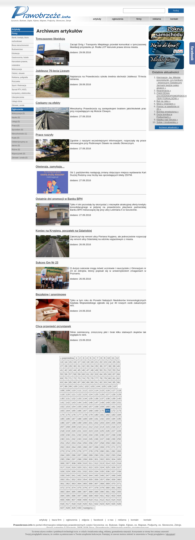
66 (109, 374)
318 (68, 467)
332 (85, 471)
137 (102, 398)
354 (85, 479)
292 (108, 455)
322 (90, 467)
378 (96, 487)
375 (79, 487)
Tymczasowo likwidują (50, 38)
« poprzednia (67, 358)
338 (119, 471)
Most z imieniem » (166, 103)
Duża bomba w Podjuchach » (164, 115)
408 (79, 499)
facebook (98, 520)
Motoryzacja (17, 69)
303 (108, 459)
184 (119, 414)
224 (96, 431)
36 (101, 366)
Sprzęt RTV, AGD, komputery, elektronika (21, 91)
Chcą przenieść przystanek (53, 326)
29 (70, 366)
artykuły (97, 19)
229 (62, 435)
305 (119, 459)
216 (113, 427)
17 (79, 362)
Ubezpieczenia (18, 97)
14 (66, 362)
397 (79, 495)
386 (79, 491)
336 (108, 471)
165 (74, 410)
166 (79, 410)
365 (85, 483)
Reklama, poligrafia (20, 77)
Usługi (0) (16, 121)
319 (74, 467)
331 (79, 471)
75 (87, 378)
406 (68, 499)
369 (108, 483)
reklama (157, 19)
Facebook (192, 53)
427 (62, 508)
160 (108, 406)
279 (96, 451)
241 (68, 439)
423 (102, 503)
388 (90, 491)
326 (113, 467)
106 (109, 386)
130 (62, 398)
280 (102, 451)
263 (68, 447)
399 (90, 495)
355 (90, 479)
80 (109, 378)
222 (85, 431)
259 (108, 443)
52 (109, 370)
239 (119, 435)
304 (113, 459)
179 (90, 414)
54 (118, 370)
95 (114, 382)
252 (68, 443)
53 (114, 370)
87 (79, 382)
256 (90, 443)
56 (66, 374)
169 (96, 410)
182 (108, 414)
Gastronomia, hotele (20, 57)
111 (79, 390)
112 (85, 390)
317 (62, 467)
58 (74, 374)
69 (61, 378)
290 (96, 455)
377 (90, 487)
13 (61, 362)
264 (74, 447)
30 (74, 366)
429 (74, 508)
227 (113, 431)
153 (68, 406)
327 (119, 467)
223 (90, 431)
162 (119, 406)
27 (61, 366)
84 (66, 382)
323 (96, 467)
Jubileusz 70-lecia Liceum (53, 70)
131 (68, 398)
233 (85, 435)
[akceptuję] (170, 534)
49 (96, 370)
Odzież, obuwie (18, 73)
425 (113, 503)
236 (102, 435)
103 (92, 386)
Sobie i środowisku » (167, 122)
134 (85, 398)
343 (85, 475)
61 (87, 374)
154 (74, 406)
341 (74, 475)
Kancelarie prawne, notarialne (20, 63)
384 (68, 491)
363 (74, 483)
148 (102, 402)
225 (102, 431)
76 (92, 378)
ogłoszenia (117, 19)
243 (79, 439)
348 (113, 475)
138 (108, 398)
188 (79, 418)
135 (90, 398)
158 (96, 406)
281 (108, 451)
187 (74, 418)
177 (79, 414)
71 (70, 378)
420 (85, 503)
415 (119, 499)
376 (85, 487)
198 (74, 423)
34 (92, 366)
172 (113, 410)
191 (96, 418)
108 (62, 390)
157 (90, 406)
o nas (110, 520)
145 (85, 402)
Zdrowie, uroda (18, 105)
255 (85, 443)
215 (108, 427)
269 (102, 447)
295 (62, 459)
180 (96, 414)
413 (108, 499)
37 (105, 366)
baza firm (56, 520)
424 (108, 503)
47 (87, 370)
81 (114, 378)
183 (113, 414)
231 (74, 435)
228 (119, 431)
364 (79, 483)
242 (74, 439)
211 (85, 427)
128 (113, 394)
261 (119, 443)
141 (62, 402)
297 (74, 459)
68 (118, 374)
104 (98, 386)
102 (87, 386)
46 (83, 370)
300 (90, 459)
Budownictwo (17, 49)
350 (62, 479)
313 (102, 463)
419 (79, 503)
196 (62, 423)
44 (74, 370)
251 (62, 443)
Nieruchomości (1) (19, 134)
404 (119, 495)
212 (90, 427)
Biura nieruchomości (20, 45)
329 (68, 471)
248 (108, 439)
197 (68, 423)
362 (68, 483)
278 (90, 451)
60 (83, 374)
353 (79, 479)
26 (118, 362)
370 (113, 483)
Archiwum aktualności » (169, 127)
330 (74, 471)
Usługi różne (17, 101)
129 (119, 394)
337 (113, 471)
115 (102, 390)
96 (118, 382)
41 (61, 370)
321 (85, 467)
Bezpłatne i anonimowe (51, 294)
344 (90, 475)
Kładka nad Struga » (167, 119)
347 (108, 475)
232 (79, 435)
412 (102, 499)
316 (119, 463)
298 (79, 459)
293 (113, 455)
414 (113, 499)
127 (108, 394)
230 (68, 435)
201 (90, 423)
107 (115, 386)
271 (113, 447)
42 (66, 370)
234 (90, 435)
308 (74, 463)
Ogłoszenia (17, 109)
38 (109, 366)
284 (62, 455)
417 (68, 503)
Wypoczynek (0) (18, 153)
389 (96, 491)
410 (90, 499)
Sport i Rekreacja (19, 85)
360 (119, 479)
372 (62, 487)
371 (119, 483)
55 (61, 374)
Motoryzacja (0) (18, 113)
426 (119, 503)
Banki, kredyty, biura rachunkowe (20, 39)
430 (79, 508)
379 (102, 487)
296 (68, 459)
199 (79, 423)
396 (74, 495)
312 (96, 463)
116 (108, 390)
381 (113, 487)
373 (68, 487)
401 (102, 495)
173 (119, 410)
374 (74, 487)
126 (102, 394)
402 (108, 495)
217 (119, 427)
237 (108, 435)
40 (118, 366)
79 (105, 378)
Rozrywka (16, 81)
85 (70, 382)
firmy (139, 19)
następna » (89, 508)
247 (102, 439)
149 (108, 402)
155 (79, 406)
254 (79, 443)
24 (109, 362)
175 (68, 414)
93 (105, 382)
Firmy (15, 33)
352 (74, 479)
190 (90, 418)
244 (85, 439)
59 (79, 374)
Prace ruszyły (45, 134)
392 (113, 491)
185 (62, 418)
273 (62, 451)
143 (74, 402)
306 (62, 463)
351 (68, 479)
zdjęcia (85, 520)
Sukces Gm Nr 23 (47, 262)
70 (66, 378)
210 (79, 427)
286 (74, 455)
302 (102, 459)
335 (102, 471)
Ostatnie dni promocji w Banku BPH (59, 198)
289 (90, 455)
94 (109, 382)
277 (85, 451)
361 (62, 483)
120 (68, 394)
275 (74, 451)
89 (87, 382)
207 (62, 427)
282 (113, 451)
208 (68, 427)
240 (62, 439)
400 (96, 495)
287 (79, 455)
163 (62, 410)
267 (90, 447)
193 (108, 418)
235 (96, 435)
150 (113, 402)
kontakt (174, 19)
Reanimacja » (164, 90)
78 (101, 378)
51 (105, 370)
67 (114, 374)
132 (74, 398)
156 (85, 406)
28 (66, 366)
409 (85, 499)
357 (102, 479)
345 (96, 475)
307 (68, 463)
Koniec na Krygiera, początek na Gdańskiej (64, 230)
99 (70, 386)
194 (113, 418)
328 (62, 471)
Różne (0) (16, 149)
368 (102, 483)
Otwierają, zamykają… (50, 166)
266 (85, 447)
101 (81, 386)
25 (114, 362)
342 (79, 475)
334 (96, 471)
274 (68, 451)
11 (113, 358)
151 (119, 402)
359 (113, 479)
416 (62, 503)
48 (92, 370)
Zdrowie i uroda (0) (19, 158)
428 (68, 508)
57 (70, 374)
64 (101, 374)
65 (105, 374)
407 (74, 499)
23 (105, 362)
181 (102, 414)
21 (96, 362)
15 (70, 362)
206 (119, 423)
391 (108, 491)
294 (119, 455)
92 (101, 382)
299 (85, 459)
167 (85, 410)
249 (113, 439)
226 (108, 431)
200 (85, 423)
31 (79, 366)
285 (68, 455)
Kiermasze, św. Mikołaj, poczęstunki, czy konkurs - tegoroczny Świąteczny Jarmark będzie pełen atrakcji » (170, 82)
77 (96, 378)
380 (108, 487)
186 (68, 418)
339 (62, 475)
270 (108, 447)
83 (61, 382)
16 (74, 362)
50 (101, 370)
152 (62, 406)
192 (102, 418)
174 (62, 414)
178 (85, 414)
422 (96, 503)
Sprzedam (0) (17, 130)
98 (66, 386)
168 (90, 410)
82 (118, 378)
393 (119, 491)
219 (68, 431)
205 (113, 423)
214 (102, 427)
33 (87, 366)
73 (79, 378)
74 (83, 378)
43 (70, 370)
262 (62, 447)
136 (96, 398)
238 (113, 435)
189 (85, 418)
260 (113, 443)
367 (96, 483)
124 (90, 394)
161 (113, 406)
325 (108, 467)
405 (62, 499)
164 (68, 410)
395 (68, 495)
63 (96, 374)
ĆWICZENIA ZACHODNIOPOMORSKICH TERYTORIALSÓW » (172, 96)
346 (102, 475)
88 (83, 382)
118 (119, 390)
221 (79, 431)
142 (68, 402)
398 (85, 495)
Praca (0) (16, 125)
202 (96, 423)
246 (96, 439)
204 (108, 423)
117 (113, 390)
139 (113, 398)
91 (96, 382)
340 (68, 475)
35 (96, 366)
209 (74, 427)
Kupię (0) (15, 138)
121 (74, 394)
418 (74, 503)
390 (102, 491)
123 (85, 394)
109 (68, 390)
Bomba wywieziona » (168, 111)
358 (108, 479)
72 (74, 378)
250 (119, 439)
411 (96, 499)
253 (74, 443)
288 (85, 455)
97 (61, 386)
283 (119, 451)
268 (96, 447)
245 (90, 439)
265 (79, 447)
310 (85, 463)
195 (119, 418)
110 (74, 390)
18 (83, 362)
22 (101, 362)
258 (102, 443)
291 (102, 455)
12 (117, 358)
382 (119, 487)
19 (87, 362)
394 (62, 495)
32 (83, 366)
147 (96, 402)
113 (90, 390)
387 (85, 491)
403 (113, 495)
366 (90, 483)
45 (79, 370)
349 (119, 475)
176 (74, 414)
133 (79, 398)
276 (79, 451)
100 (75, 386)
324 (102, 467)
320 (79, 467)
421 (90, 503)
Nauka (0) (16, 117)
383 (62, 491)
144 (79, 402)
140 (119, 398)
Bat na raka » (164, 101)
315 (113, 463)
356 (96, 479)
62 (92, 374)
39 (114, 366)
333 (90, 471)
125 (96, 394)
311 (90, 463)
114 (96, 390)
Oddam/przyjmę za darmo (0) (19, 143)
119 (62, 394)
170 (102, 410)
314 (108, 463)
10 (108, 358)
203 (102, 423)
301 (96, 459)
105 (104, 386)
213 (96, 427)
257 (96, 443)
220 (74, 431)
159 (102, 406)
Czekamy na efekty (48, 102)
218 (62, 431)
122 (79, 394)
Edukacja (16, 53)
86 (74, 382)
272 (119, 447)
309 (79, 463)
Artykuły (16, 29)
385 (74, 491)
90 (92, 382)
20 (92, 362)
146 (90, 402)
